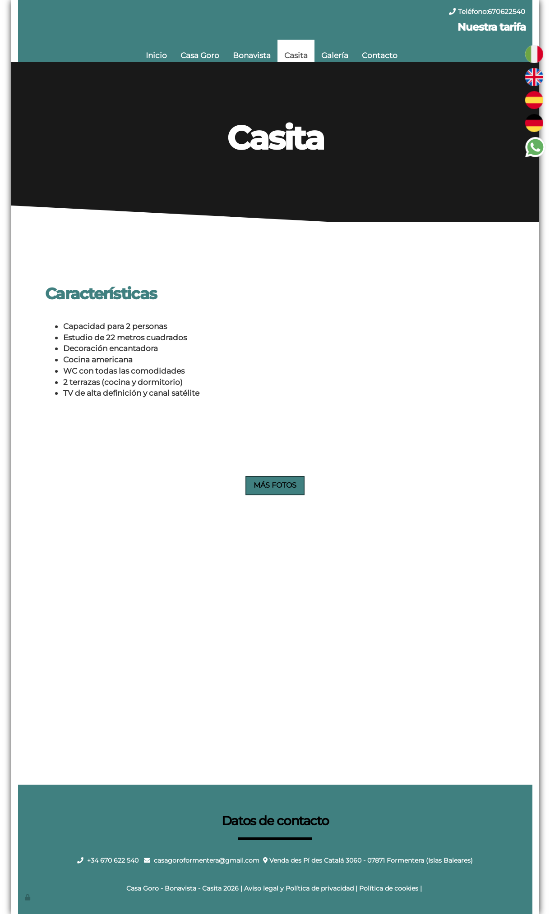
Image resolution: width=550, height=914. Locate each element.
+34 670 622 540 (113, 860)
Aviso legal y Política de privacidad (299, 888)
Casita (296, 55)
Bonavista (252, 55)
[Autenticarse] (28, 897)
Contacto (379, 55)
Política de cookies (388, 888)
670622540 (506, 11)
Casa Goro (199, 55)
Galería (334, 55)
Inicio (156, 55)
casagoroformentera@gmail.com (206, 860)
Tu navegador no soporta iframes (275, 640)
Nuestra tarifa (491, 27)
